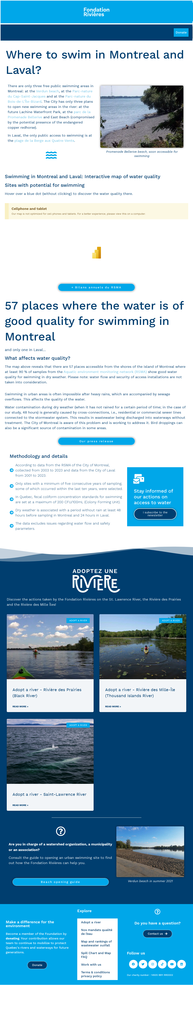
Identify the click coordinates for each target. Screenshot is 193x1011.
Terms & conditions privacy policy (95, 974)
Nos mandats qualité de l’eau (96, 932)
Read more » (20, 706)
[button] (181, 32)
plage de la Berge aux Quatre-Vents (44, 141)
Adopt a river (91, 922)
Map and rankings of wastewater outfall (96, 943)
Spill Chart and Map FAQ (96, 955)
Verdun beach (47, 91)
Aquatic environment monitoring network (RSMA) (105, 372)
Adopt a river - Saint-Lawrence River (49, 794)
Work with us (91, 964)
